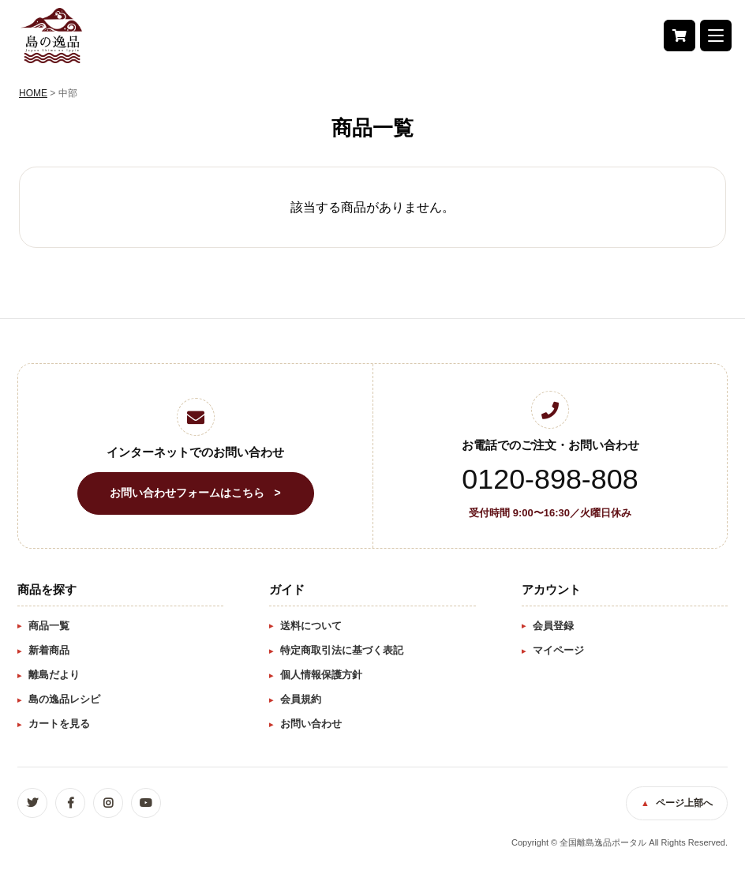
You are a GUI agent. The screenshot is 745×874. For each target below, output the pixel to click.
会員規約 (300, 699)
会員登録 (553, 626)
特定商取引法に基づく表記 (341, 650)
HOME (33, 93)
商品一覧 (48, 626)
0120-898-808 (550, 480)
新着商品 (48, 650)
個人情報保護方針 (321, 675)
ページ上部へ (684, 802)
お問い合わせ (311, 724)
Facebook (70, 803)
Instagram (108, 803)
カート (678, 35)
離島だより (54, 675)
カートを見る (59, 724)
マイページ (558, 650)
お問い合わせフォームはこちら (187, 492)
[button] (715, 35)
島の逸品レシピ (64, 699)
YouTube (146, 803)
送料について (311, 626)
